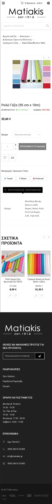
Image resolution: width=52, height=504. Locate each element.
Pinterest (38, 178)
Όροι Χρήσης (9, 376)
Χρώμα (4, 135)
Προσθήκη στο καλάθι (32, 146)
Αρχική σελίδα (9, 36)
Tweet (8, 178)
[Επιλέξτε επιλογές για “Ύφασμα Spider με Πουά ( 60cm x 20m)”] (36, 295)
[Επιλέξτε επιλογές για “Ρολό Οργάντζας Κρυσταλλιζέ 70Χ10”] (10, 295)
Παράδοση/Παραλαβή (12, 381)
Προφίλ (6, 386)
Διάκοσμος (25, 36)
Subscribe (39, 356)
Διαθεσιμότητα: (8, 110)
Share (23, 178)
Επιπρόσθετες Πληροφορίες (24, 190)
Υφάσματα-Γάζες (11, 43)
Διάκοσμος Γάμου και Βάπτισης (17, 40)
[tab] (23, 190)
